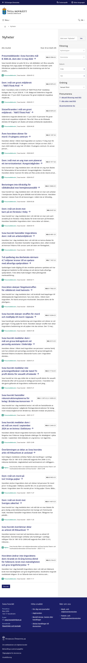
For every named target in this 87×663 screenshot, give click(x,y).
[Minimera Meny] (6, 20)
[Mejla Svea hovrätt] (11, 619)
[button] (72, 50)
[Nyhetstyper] (71, 50)
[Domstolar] (71, 57)
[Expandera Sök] (81, 20)
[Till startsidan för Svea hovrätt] (14, 10)
